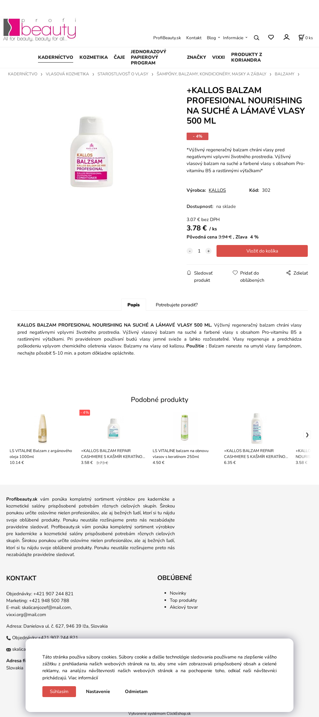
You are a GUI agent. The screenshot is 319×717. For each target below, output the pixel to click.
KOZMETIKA (93, 57)
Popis (133, 305)
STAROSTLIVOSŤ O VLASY (123, 74)
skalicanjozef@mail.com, (47, 607)
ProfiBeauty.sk (167, 38)
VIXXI (218, 57)
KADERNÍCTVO (55, 57)
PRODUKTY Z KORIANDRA (246, 57)
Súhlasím (59, 691)
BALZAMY (284, 74)
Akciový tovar (184, 607)
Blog (211, 38)
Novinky (178, 593)
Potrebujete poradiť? (177, 305)
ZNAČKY (196, 57)
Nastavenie (98, 691)
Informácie (233, 38)
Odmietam (136, 691)
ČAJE (119, 57)
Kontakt (194, 38)
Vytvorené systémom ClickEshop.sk (159, 713)
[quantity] (199, 251)
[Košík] (305, 37)
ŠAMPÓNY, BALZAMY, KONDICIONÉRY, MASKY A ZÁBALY (211, 74)
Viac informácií (83, 678)
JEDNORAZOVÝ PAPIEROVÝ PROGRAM (148, 57)
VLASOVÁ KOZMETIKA (67, 74)
